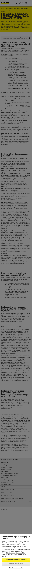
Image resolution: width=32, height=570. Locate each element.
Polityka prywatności (11, 554)
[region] (16, 552)
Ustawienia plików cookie (16, 568)
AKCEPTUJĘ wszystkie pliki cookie (16, 560)
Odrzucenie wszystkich (16, 564)
